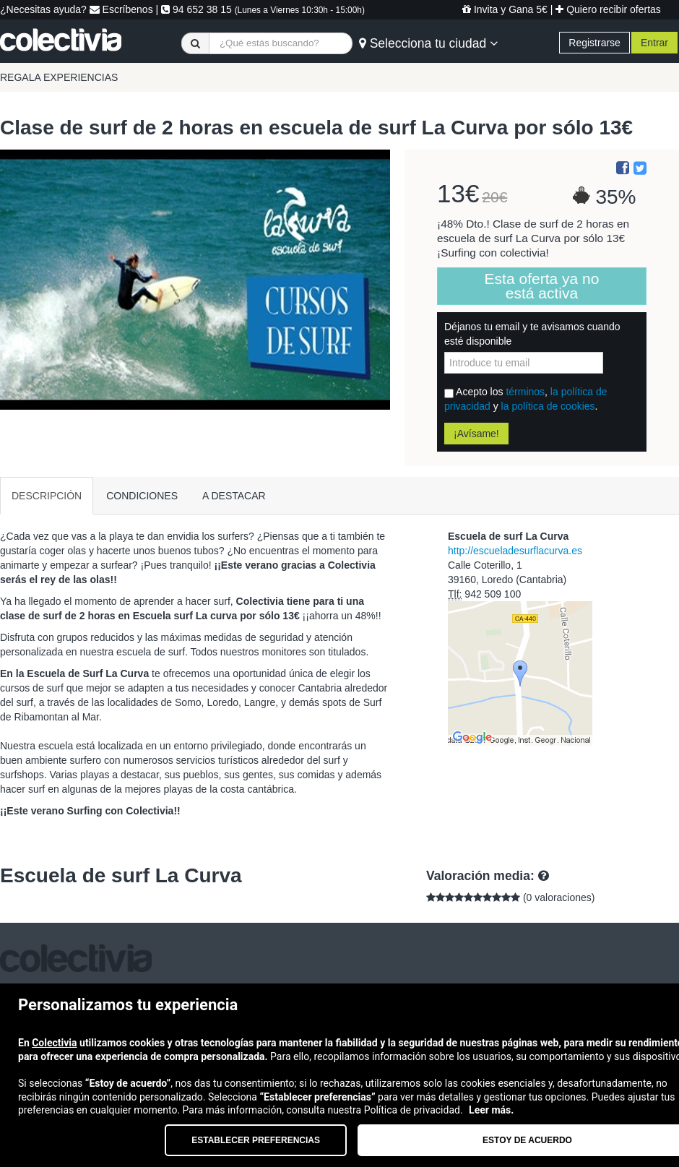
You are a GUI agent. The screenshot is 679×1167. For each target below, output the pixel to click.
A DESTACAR (234, 495)
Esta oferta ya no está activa (542, 285)
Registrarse (594, 42)
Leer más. (491, 1110)
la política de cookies (548, 406)
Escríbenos (121, 9)
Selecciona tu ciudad (428, 43)
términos (525, 391)
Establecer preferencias (255, 1140)
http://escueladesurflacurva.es (515, 550)
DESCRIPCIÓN (47, 495)
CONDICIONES (142, 495)
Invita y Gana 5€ (505, 9)
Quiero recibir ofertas (608, 9)
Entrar (654, 42)
